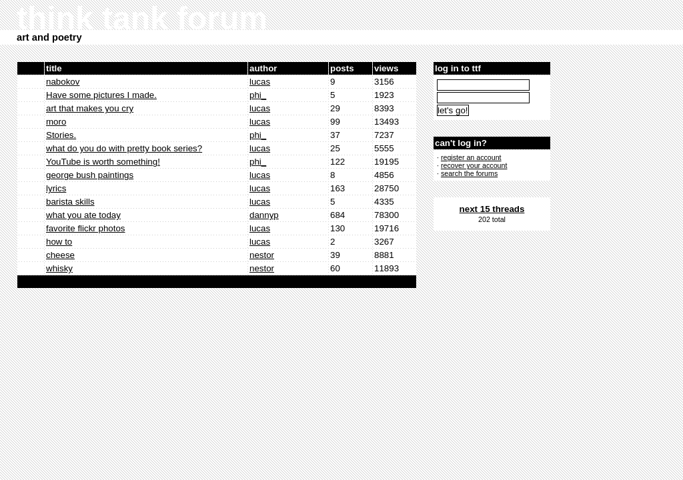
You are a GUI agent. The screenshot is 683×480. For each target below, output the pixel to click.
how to (59, 242)
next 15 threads (492, 209)
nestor (261, 255)
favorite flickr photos (85, 228)
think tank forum (142, 18)
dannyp (264, 215)
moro (56, 122)
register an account (471, 157)
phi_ (257, 95)
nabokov (62, 82)
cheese (60, 255)
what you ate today (83, 215)
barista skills (70, 202)
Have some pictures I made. (101, 95)
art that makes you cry (89, 108)
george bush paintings (89, 175)
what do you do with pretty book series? (124, 148)
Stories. (61, 135)
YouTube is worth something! (103, 162)
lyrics (56, 188)
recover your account (474, 165)
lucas (259, 82)
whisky (59, 268)
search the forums (469, 173)
